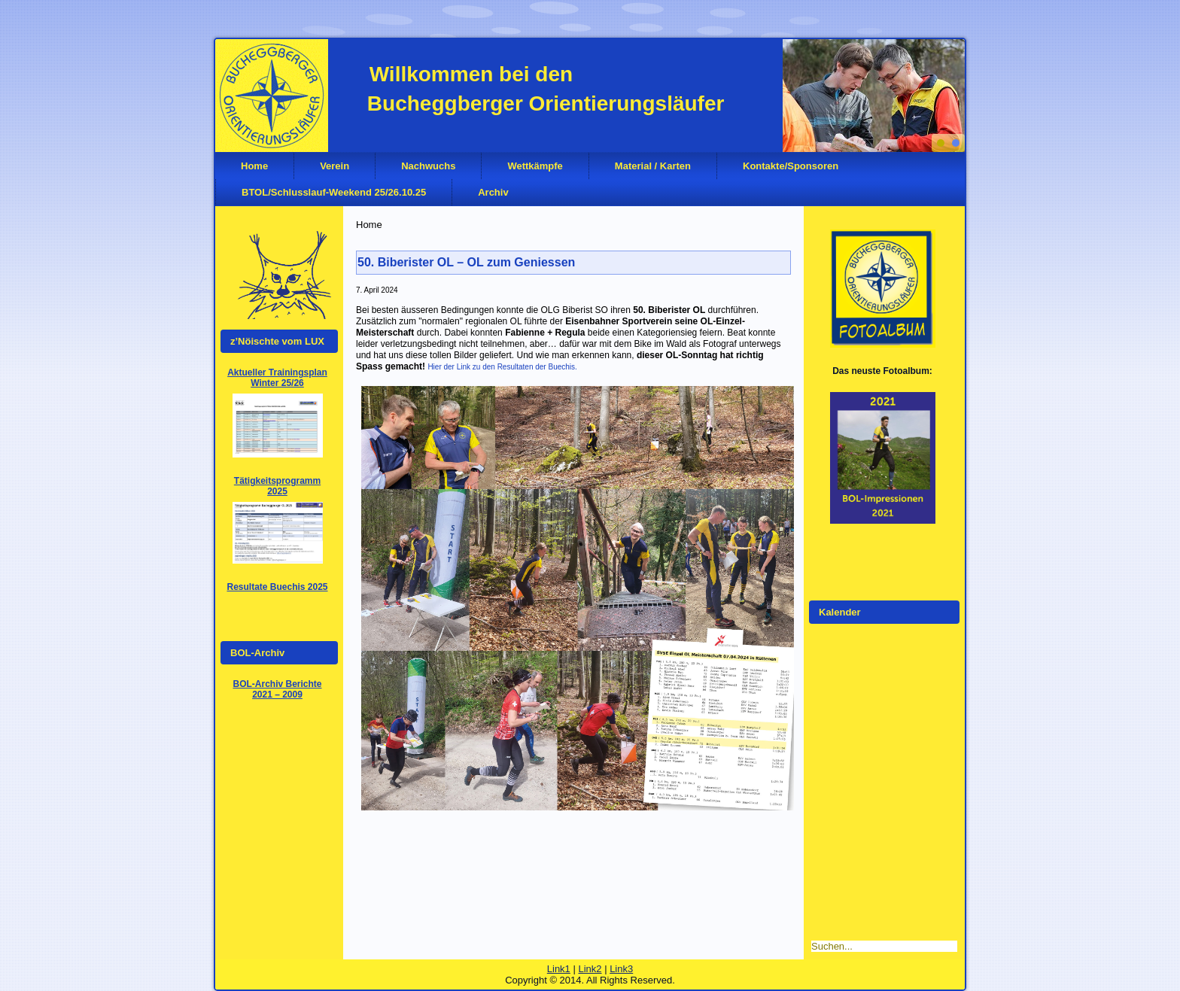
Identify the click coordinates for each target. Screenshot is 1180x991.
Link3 (621, 968)
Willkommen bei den (471, 74)
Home (254, 166)
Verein (334, 166)
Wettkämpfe (534, 166)
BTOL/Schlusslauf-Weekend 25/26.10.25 (334, 192)
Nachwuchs (428, 166)
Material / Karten (653, 166)
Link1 (558, 968)
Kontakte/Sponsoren (790, 166)
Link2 (589, 968)
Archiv (493, 192)
